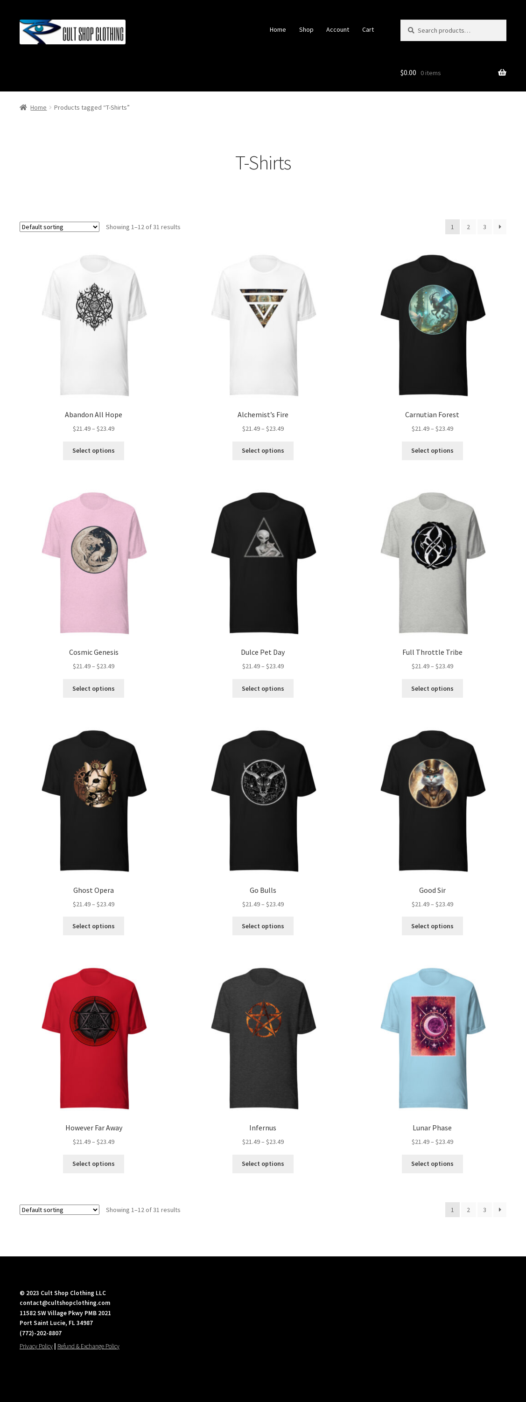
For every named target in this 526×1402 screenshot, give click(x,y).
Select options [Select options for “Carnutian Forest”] (432, 450)
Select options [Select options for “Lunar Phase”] (432, 1163)
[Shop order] (59, 227)
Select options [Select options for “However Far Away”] (93, 1163)
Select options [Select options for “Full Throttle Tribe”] (432, 688)
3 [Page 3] (484, 227)
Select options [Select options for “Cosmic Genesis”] (93, 688)
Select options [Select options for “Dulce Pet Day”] (263, 688)
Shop (306, 29)
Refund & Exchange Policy (88, 1346)
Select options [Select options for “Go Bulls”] (263, 926)
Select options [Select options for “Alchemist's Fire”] (263, 450)
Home (278, 29)
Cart (368, 29)
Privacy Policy (36, 1346)
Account (337, 29)
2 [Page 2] (468, 227)
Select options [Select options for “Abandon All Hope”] (93, 450)
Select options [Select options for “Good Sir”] (432, 926)
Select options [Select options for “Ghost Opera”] (93, 926)
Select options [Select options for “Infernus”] (263, 1163)
